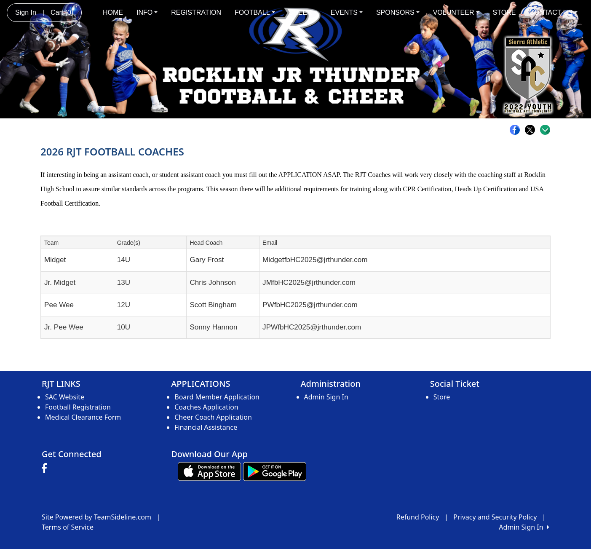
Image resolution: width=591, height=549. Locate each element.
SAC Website (64, 397)
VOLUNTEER (456, 12)
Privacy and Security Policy (495, 517)
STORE (504, 12)
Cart (62, 12)
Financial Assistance (205, 427)
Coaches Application (206, 407)
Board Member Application (216, 397)
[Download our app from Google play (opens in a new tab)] (274, 470)
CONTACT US (553, 12)
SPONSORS (398, 12)
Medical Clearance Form (83, 417)
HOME (113, 12)
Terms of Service (68, 527)
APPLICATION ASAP (309, 174)
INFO (147, 12)
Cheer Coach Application (213, 417)
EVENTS (347, 12)
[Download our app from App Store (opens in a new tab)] (209, 470)
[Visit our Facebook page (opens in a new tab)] (46, 468)
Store (441, 397)
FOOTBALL (255, 12)
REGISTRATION (196, 12)
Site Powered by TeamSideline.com (96, 517)
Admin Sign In (326, 397)
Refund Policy (417, 517)
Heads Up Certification (486, 189)
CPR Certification (427, 189)
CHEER (303, 12)
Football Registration (78, 407)
